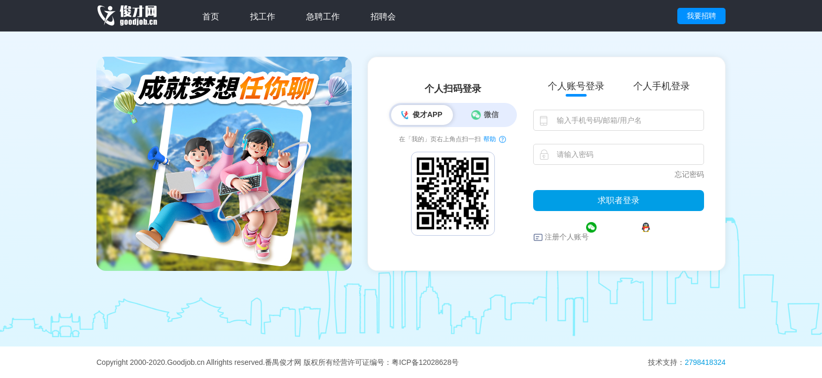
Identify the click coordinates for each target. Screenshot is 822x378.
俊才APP (420, 115)
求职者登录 (619, 200)
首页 (210, 16)
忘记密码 (689, 174)
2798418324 (705, 362)
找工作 (262, 16)
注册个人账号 (567, 237)
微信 (485, 115)
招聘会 (383, 16)
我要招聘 (701, 16)
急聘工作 (323, 16)
